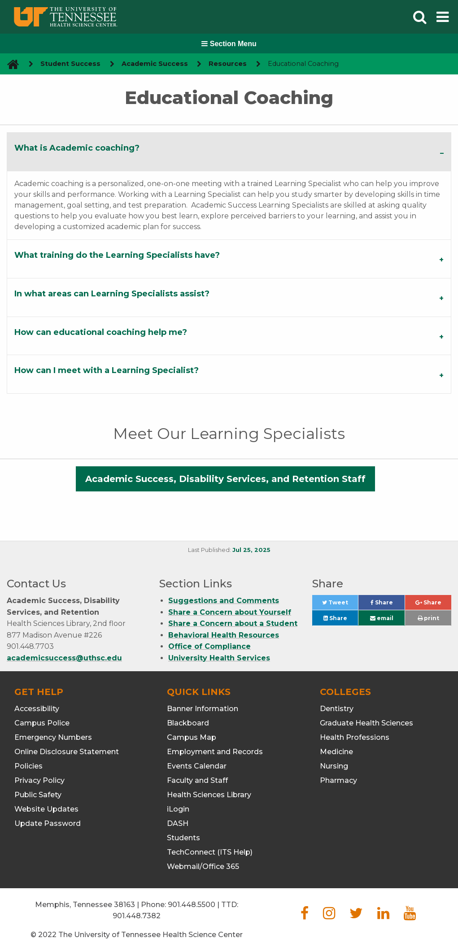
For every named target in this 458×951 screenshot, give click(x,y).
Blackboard (188, 723)
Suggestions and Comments (223, 600)
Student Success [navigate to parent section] (70, 64)
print (428, 618)
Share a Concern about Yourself (229, 612)
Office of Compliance (209, 646)
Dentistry (336, 708)
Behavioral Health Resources (223, 635)
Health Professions (354, 737)
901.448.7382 (137, 916)
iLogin (178, 809)
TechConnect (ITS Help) (210, 852)
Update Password (47, 823)
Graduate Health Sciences (366, 723)
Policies (28, 766)
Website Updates (46, 809)
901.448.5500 (191, 904)
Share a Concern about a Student (232, 623)
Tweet (340, 604)
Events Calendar (197, 766)
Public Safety (37, 794)
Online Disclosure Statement (66, 751)
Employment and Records (215, 751)
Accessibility (36, 708)
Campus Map (191, 737)
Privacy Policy (39, 780)
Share (388, 604)
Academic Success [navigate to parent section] (155, 64)
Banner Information (202, 708)
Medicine (336, 751)
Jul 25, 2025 (251, 550)
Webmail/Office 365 (203, 866)
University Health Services (219, 658)
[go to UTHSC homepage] (9, 64)
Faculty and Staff (197, 780)
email (381, 618)
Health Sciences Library (209, 794)
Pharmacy (338, 780)
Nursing (334, 766)
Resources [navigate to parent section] (228, 64)
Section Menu (228, 44)
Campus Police (42, 723)
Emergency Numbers (53, 737)
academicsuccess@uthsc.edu (64, 658)
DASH (177, 823)
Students (183, 838)
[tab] (229, 151)
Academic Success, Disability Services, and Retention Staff (225, 478)
